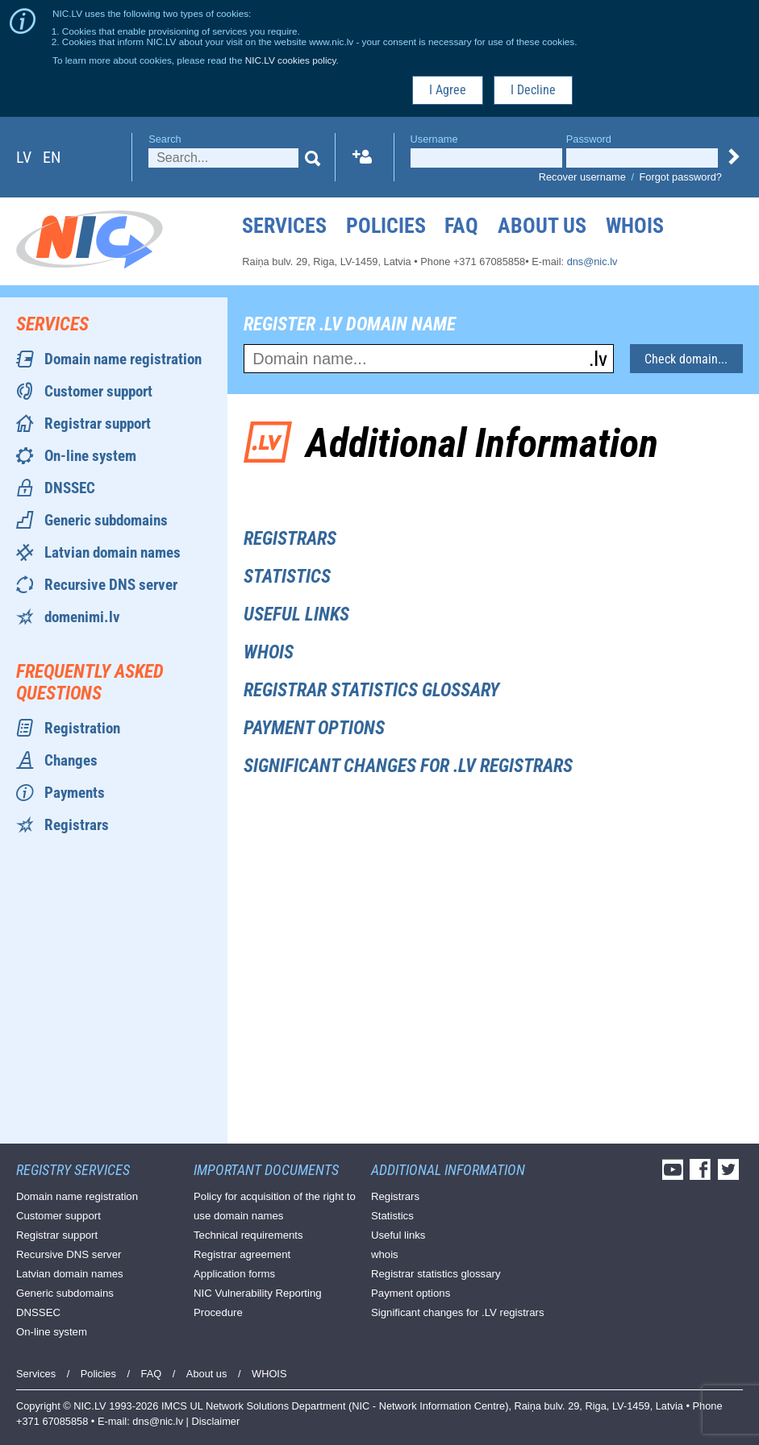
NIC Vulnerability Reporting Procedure (258, 1302)
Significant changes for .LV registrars (408, 766)
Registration (82, 728)
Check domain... (686, 359)
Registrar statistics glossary (371, 690)
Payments (74, 792)
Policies (386, 226)
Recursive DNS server (110, 584)
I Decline (533, 90)
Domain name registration (123, 359)
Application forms (234, 1274)
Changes (71, 760)
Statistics (287, 577)
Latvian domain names (112, 552)
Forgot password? (681, 177)
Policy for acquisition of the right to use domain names (275, 1206)
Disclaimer (216, 1421)
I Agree (447, 90)
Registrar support (97, 423)
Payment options (314, 728)
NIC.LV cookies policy (290, 60)
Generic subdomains (106, 520)
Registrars (76, 825)
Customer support (98, 391)
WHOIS (635, 226)
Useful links (296, 614)
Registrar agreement (242, 1254)
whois (269, 652)
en (51, 157)
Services (284, 226)
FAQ (461, 226)
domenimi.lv (82, 617)
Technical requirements (248, 1235)
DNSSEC (69, 488)
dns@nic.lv (592, 261)
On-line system (90, 455)
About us (542, 226)
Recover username (582, 177)
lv (23, 157)
